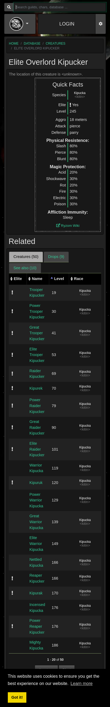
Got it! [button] (17, 697)
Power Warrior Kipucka (36, 500)
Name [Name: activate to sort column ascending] (37, 279)
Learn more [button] (81, 683)
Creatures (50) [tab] (25, 256)
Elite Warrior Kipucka (36, 543)
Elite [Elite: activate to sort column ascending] (18, 279)
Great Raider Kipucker (36, 427)
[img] (70, 105)
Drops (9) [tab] (56, 256)
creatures (55, 43)
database (32, 43)
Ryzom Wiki (68, 226)
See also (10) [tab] (25, 268)
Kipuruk (35, 482)
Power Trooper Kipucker (36, 311)
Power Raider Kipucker (36, 406)
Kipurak (35, 593)
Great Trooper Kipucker (36, 333)
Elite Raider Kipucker (36, 449)
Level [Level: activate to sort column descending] (59, 279)
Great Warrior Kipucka (36, 522)
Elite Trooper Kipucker (36, 355)
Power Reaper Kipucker (36, 626)
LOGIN (66, 24)
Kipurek (35, 388)
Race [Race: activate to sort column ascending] (78, 279)
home (14, 43)
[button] (20, 24)
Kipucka (80, 93)
